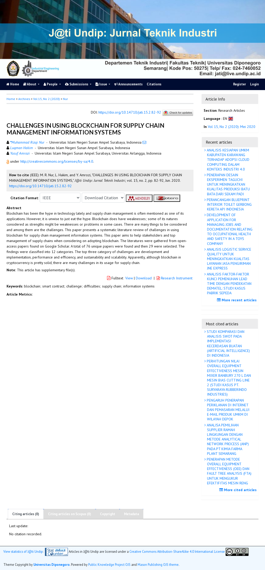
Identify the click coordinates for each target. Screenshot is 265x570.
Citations (154, 84)
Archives (24, 99)
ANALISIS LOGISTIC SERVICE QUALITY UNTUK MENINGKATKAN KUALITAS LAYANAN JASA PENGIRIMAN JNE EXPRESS (228, 259)
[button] (8, 161)
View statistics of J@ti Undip (23, 551)
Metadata (131, 514)
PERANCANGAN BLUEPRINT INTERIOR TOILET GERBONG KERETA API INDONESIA (229, 204)
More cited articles (239, 489)
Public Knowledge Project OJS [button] (109, 564)
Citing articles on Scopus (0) (69, 514)
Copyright (107, 514)
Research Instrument (174, 278)
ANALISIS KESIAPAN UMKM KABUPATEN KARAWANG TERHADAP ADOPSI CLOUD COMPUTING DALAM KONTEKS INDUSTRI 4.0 (227, 160)
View (129, 278)
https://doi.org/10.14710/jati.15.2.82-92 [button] (40, 186)
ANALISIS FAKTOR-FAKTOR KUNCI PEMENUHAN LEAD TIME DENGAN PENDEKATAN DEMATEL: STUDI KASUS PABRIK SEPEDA (228, 284)
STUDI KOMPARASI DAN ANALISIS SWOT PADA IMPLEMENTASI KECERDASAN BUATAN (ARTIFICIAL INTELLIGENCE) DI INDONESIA (228, 343)
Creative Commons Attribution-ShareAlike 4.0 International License (177, 551)
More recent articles (237, 300)
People (51, 84)
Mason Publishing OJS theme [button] (158, 564)
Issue (102, 84)
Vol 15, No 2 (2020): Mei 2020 (231, 126)
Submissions (77, 84)
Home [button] (11, 99)
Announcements (128, 84)
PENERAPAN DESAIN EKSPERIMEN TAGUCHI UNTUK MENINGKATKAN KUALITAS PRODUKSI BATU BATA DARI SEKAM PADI (228, 184)
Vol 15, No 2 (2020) (46, 99)
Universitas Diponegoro (51, 564)
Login (254, 84)
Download (144, 278)
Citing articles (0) (25, 514)
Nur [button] (65, 99)
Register (239, 84)
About (30, 84)
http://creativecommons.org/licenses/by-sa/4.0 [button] (56, 161)
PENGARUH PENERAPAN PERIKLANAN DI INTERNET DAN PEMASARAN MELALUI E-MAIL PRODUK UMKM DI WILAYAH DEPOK (227, 410)
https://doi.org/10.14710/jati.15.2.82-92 (129, 112)
